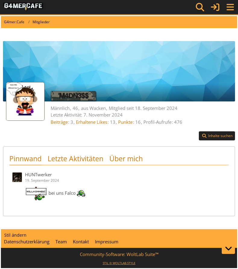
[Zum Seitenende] (228, 248)
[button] (217, 135)
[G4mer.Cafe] (23, 7)
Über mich (126, 158)
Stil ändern (15, 235)
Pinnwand (25, 158)
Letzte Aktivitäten (75, 158)
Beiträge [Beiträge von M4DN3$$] (59, 122)
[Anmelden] (215, 7)
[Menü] (230, 7)
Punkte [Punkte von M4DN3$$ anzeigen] (125, 122)
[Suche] (200, 7)
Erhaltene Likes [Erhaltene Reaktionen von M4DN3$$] (91, 122)
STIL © (119, 263)
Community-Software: (119, 254)
